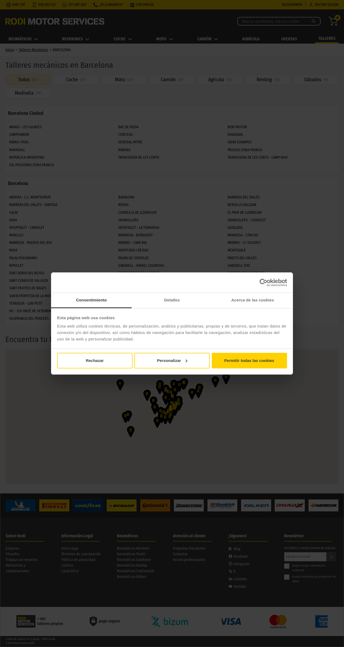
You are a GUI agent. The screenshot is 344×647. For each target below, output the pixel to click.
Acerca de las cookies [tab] (252, 300)
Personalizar (172, 360)
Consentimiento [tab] (91, 300)
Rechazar (95, 360)
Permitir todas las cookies (249, 360)
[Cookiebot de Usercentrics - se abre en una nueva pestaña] (263, 283)
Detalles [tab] (172, 300)
